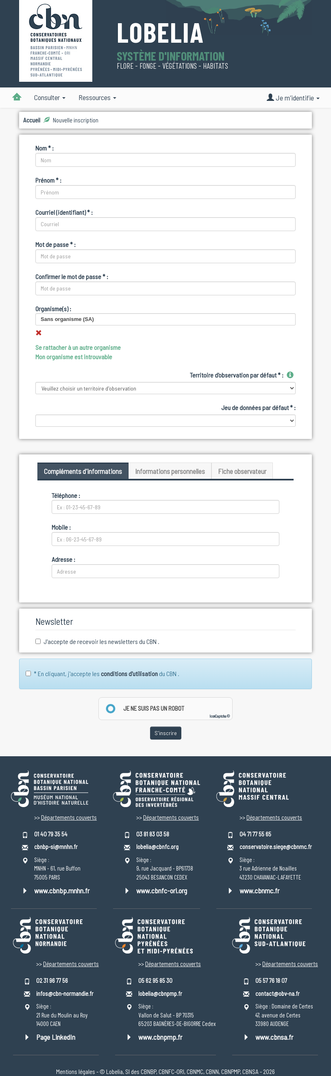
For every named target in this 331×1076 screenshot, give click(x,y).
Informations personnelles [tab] (170, 471)
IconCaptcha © (219, 716)
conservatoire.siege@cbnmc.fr (276, 846)
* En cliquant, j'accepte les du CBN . (102, 673)
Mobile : (61, 527)
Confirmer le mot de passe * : (71, 276)
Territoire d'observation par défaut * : (236, 375)
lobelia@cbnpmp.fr (160, 993)
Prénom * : (48, 180)
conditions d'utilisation (129, 673)
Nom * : (44, 148)
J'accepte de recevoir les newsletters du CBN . (97, 641)
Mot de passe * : (55, 244)
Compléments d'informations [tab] (83, 471)
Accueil (31, 120)
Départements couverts (69, 817)
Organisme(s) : (53, 308)
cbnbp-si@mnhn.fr (56, 846)
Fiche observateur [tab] (242, 471)
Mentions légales (75, 1071)
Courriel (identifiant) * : (64, 212)
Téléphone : (66, 495)
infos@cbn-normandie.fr (65, 993)
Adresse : (63, 559)
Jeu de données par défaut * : (258, 407)
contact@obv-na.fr (277, 993)
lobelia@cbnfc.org (157, 846)
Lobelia (160, 33)
